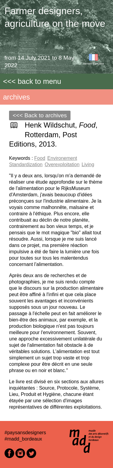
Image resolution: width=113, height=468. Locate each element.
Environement (62, 158)
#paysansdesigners (25, 432)
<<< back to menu (32, 81)
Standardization (25, 164)
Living (88, 164)
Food (39, 158)
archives (16, 97)
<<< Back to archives (40, 115)
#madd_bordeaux (23, 438)
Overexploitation (62, 164)
